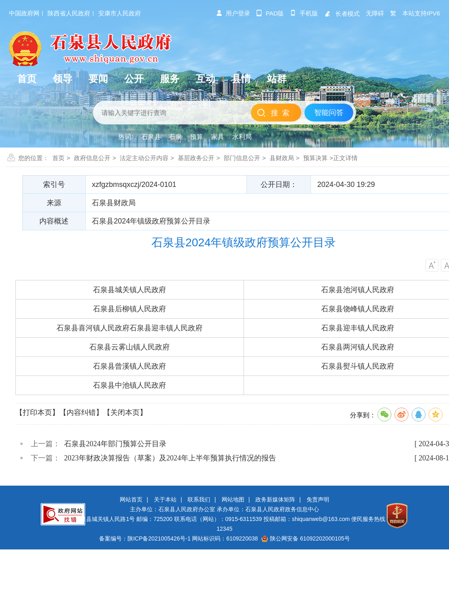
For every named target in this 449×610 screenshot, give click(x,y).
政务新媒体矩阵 (275, 499)
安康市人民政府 (119, 13)
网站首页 (131, 499)
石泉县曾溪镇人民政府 (129, 366)
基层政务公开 (196, 157)
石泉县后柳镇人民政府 (129, 309)
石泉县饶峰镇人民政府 (357, 309)
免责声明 (318, 499)
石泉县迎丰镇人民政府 (166, 328)
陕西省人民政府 (68, 13)
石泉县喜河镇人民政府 (93, 328)
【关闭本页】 (125, 412)
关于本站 (165, 499)
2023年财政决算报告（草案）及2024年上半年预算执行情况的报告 (170, 458)
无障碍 (375, 13)
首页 (58, 157)
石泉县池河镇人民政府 (357, 290)
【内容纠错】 (81, 412)
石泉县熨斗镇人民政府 (357, 366)
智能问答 (328, 113)
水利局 (242, 136)
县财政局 (282, 157)
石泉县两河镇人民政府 (357, 347)
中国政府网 (24, 13)
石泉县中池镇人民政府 (129, 385)
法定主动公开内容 (144, 157)
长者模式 (342, 13)
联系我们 (199, 499)
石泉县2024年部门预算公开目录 (115, 444)
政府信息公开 (92, 157)
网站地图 (233, 499)
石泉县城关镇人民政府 (129, 290)
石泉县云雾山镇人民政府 (129, 347)
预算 (196, 136)
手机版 (304, 13)
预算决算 (315, 157)
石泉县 (151, 136)
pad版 (270, 13)
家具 (217, 136)
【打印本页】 (37, 412)
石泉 (175, 136)
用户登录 (233, 13)
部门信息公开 (242, 157)
